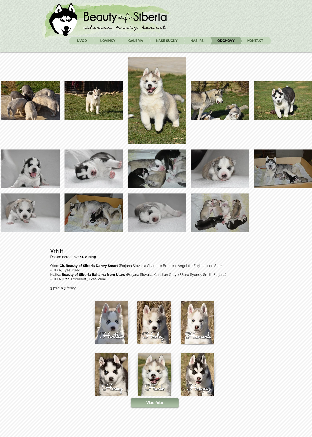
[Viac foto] (155, 403)
